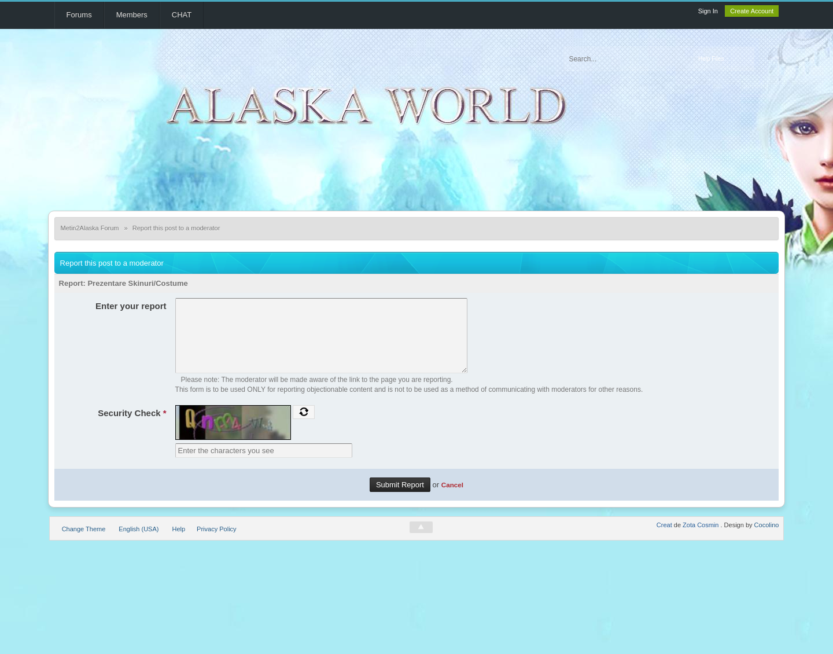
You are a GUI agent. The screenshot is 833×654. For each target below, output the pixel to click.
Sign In (708, 11)
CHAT (181, 14)
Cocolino (766, 538)
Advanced (766, 59)
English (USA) (139, 542)
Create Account (751, 11)
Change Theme (84, 542)
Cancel (452, 498)
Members (132, 14)
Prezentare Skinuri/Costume (137, 283)
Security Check (132, 427)
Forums (79, 14)
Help (178, 542)
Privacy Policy (216, 542)
